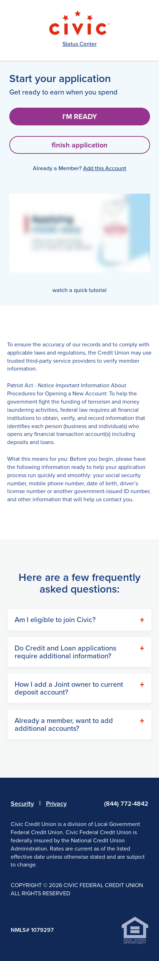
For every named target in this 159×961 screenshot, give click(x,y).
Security (22, 803)
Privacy (56, 803)
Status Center (79, 44)
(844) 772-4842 (126, 803)
